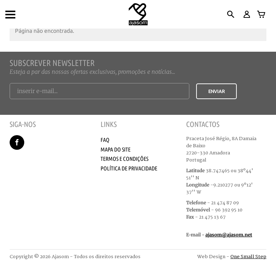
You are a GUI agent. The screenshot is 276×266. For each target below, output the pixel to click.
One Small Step (248, 257)
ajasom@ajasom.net (228, 235)
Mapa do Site (116, 149)
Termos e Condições (124, 158)
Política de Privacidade (129, 168)
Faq (105, 140)
